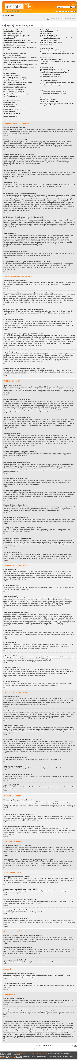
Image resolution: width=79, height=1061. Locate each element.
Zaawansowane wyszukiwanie (67, 9)
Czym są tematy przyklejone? (11, 113)
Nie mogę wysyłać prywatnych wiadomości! (52, 50)
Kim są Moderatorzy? (46, 33)
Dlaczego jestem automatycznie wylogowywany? (17, 35)
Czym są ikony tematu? (9, 116)
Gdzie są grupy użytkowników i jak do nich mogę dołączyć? (56, 37)
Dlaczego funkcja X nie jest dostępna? (51, 101)
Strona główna (9, 15)
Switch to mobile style (39, 1049)
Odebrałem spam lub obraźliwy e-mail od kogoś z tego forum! (57, 53)
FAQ (59, 18)
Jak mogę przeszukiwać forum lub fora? (51, 69)
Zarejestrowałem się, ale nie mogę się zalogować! (17, 40)
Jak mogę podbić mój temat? (11, 96)
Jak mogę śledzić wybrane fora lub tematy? (52, 84)
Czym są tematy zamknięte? (11, 115)
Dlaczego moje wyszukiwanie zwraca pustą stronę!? (54, 72)
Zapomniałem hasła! (9, 38)
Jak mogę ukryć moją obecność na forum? (15, 37)
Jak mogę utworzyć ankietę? (11, 80)
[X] (22, 1057)
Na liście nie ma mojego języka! (12, 62)
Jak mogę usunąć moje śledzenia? (50, 85)
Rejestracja (66, 18)
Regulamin (52, 18)
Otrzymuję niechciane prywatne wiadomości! (52, 51)
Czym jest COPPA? (8, 44)
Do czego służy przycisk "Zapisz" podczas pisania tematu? (19, 93)
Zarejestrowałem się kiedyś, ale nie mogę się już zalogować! (20, 42)
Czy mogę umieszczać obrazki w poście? (14, 108)
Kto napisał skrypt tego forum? (48, 99)
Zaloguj (73, 18)
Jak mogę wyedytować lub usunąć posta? (15, 77)
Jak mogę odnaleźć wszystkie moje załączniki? (53, 91)
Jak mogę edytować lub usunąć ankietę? (14, 84)
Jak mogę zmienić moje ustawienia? (13, 55)
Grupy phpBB (63, 1000)
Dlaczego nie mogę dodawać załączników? (15, 87)
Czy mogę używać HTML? (10, 104)
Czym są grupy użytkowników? (48, 35)
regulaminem (12, 1057)
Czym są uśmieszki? (9, 106)
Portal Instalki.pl (71, 4)
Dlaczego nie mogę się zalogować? (13, 31)
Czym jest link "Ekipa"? (46, 44)
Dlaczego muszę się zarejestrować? (13, 33)
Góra (6, 135)
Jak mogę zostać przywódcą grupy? (50, 38)
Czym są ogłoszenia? (9, 111)
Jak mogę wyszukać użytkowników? (50, 74)
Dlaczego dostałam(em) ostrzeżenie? (13, 89)
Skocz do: (38, 1045)
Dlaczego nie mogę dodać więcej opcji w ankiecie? (17, 82)
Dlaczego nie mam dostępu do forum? (14, 86)
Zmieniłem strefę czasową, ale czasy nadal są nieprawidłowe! (20, 60)
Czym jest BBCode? (9, 102)
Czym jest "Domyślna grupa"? (48, 40)
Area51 (44, 1013)
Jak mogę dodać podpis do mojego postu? (15, 79)
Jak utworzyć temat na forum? (11, 75)
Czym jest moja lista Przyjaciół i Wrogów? (51, 59)
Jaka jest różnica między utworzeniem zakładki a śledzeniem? (57, 82)
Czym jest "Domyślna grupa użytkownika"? (52, 42)
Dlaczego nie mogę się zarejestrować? (14, 45)
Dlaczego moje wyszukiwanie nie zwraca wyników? (54, 71)
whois (49, 1027)
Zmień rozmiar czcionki (74, 15)
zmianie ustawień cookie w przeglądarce (36, 1053)
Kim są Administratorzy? (47, 31)
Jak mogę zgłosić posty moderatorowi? (14, 91)
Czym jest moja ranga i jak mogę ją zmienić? (15, 66)
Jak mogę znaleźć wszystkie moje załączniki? (53, 93)
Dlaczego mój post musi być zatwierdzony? (15, 94)
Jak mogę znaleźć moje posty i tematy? (51, 76)
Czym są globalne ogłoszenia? (11, 109)
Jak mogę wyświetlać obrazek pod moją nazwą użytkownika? (20, 64)
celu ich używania (19, 1053)
